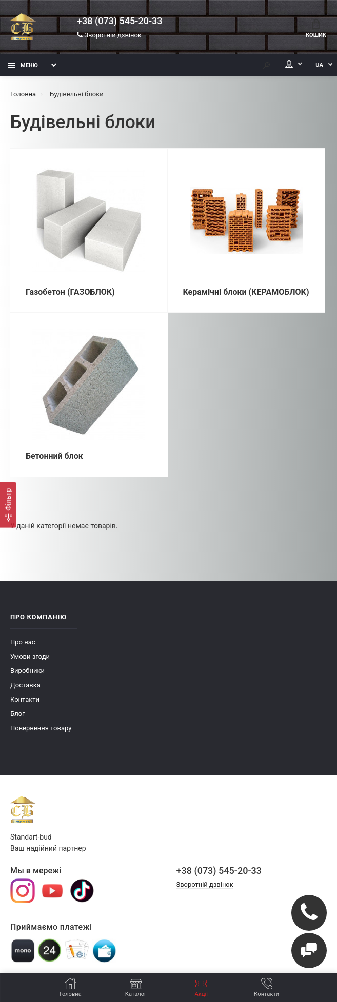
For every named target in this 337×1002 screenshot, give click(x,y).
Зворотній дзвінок (109, 35)
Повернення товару (40, 728)
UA (319, 65)
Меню (23, 65)
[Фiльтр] (8, 504)
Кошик (316, 28)
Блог (17, 714)
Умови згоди (30, 657)
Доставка (25, 685)
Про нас (22, 642)
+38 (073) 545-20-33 (119, 21)
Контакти (24, 700)
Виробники (27, 671)
